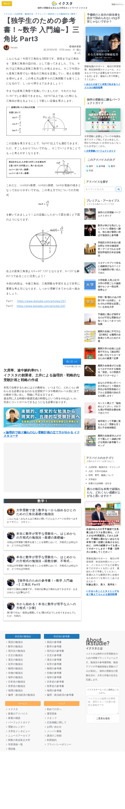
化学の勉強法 (14, 664)
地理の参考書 (53, 690)
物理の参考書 (53, 668)
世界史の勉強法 (15, 686)
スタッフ (51, 718)
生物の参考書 (53, 672)
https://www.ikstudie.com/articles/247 (41, 306)
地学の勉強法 (14, 677)
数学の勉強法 (14, 646)
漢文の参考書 (53, 659)
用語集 (10, 748)
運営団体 (51, 713)
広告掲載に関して (55, 722)
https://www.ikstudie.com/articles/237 (41, 301)
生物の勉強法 (14, 672)
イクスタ (8, 14)
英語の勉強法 (14, 642)
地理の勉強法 (14, 690)
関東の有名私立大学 (18, 740)
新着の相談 (13, 718)
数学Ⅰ (74, 14)
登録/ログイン (117, 4)
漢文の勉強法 (14, 659)
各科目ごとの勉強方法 (58, 14)
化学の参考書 (53, 664)
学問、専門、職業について (100, 475)
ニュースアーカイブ (18, 735)
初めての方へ (53, 709)
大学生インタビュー (18, 731)
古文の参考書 (53, 655)
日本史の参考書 (54, 681)
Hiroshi (13, 47)
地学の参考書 (53, 677)
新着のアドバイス (17, 713)
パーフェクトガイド (18, 722)
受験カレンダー (15, 726)
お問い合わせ (53, 726)
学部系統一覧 (14, 744)
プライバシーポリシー (58, 744)
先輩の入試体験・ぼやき (99, 483)
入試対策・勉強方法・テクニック (30, 14)
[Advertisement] (42, 335)
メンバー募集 (53, 731)
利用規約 (51, 740)
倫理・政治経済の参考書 (59, 694)
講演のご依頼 (53, 735)
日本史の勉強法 (15, 681)
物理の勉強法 (14, 668)
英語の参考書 (53, 642)
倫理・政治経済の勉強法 (20, 694)
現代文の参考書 (54, 650)
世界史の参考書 (54, 686)
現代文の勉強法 (15, 650)
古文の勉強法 (14, 655)
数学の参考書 (53, 646)
